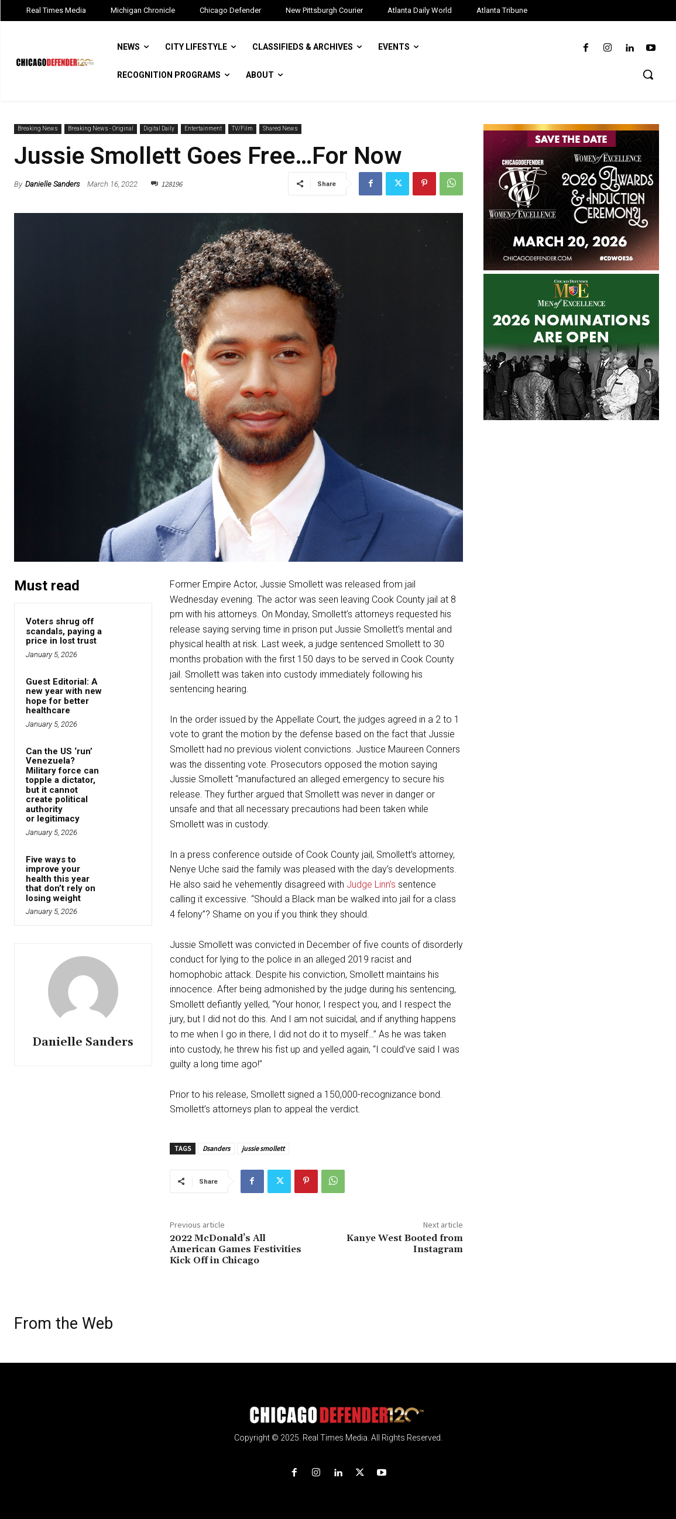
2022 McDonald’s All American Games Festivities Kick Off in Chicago (235, 1249)
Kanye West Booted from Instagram (404, 1243)
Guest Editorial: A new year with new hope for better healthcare (64, 696)
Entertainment (203, 129)
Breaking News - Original (100, 129)
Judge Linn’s (371, 884)
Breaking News (37, 129)
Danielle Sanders (52, 184)
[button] (648, 74)
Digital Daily (159, 129)
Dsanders (216, 1148)
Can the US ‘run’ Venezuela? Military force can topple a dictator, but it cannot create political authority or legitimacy (62, 785)
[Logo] (338, 1415)
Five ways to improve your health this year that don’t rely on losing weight (60, 878)
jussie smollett (263, 1148)
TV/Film (242, 129)
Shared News (280, 129)
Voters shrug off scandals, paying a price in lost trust (64, 631)
